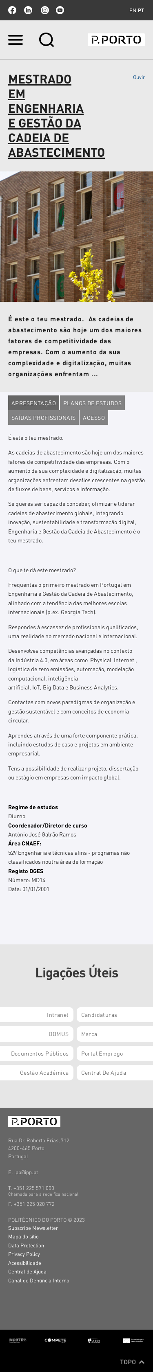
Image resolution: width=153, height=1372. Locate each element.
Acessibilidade (24, 1262)
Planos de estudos (92, 402)
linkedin (28, 10)
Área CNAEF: (24, 843)
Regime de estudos (33, 806)
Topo (132, 1362)
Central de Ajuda (27, 1271)
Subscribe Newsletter (33, 1227)
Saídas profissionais (43, 417)
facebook (12, 10)
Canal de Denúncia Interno (38, 1280)
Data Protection (26, 1245)
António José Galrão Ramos (42, 834)
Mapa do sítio (23, 1236)
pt (141, 10)
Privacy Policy (24, 1253)
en (132, 10)
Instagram (44, 10)
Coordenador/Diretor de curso (47, 825)
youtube (60, 10)
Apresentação (33, 402)
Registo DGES (25, 870)
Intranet (58, 1014)
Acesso (94, 417)
